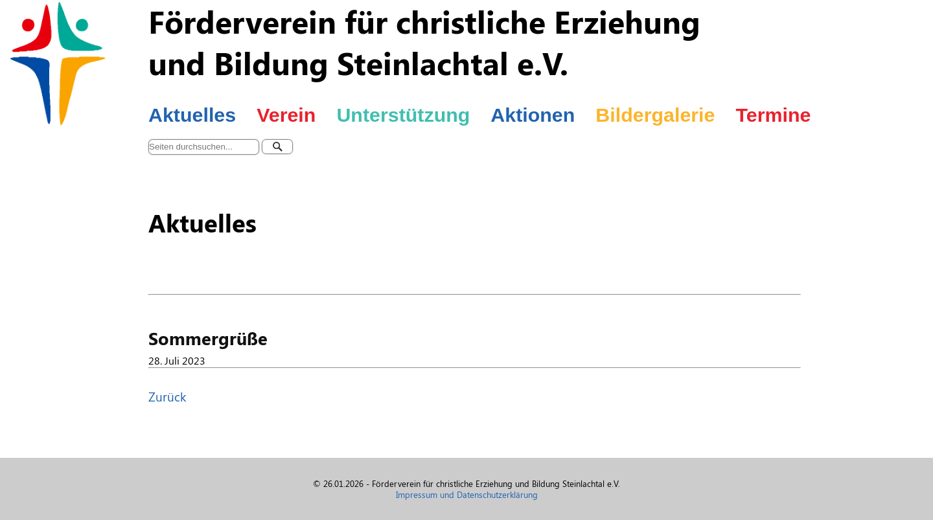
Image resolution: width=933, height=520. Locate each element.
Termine (773, 115)
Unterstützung (403, 115)
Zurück (167, 396)
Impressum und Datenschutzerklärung (467, 494)
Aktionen (532, 115)
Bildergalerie (655, 115)
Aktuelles (192, 115)
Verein (286, 115)
